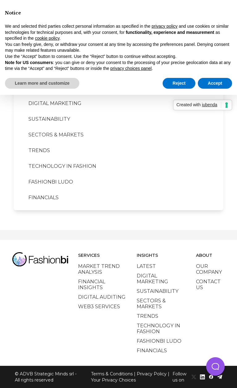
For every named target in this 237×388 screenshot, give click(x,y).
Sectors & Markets (56, 135)
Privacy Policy (152, 374)
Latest (146, 266)
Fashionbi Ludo (50, 182)
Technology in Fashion (62, 166)
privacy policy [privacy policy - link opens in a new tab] (164, 26)
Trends (39, 150)
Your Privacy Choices (113, 380)
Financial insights (91, 284)
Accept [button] (215, 83)
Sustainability (49, 119)
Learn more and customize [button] (42, 83)
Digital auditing (102, 297)
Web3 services (99, 306)
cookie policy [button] (47, 38)
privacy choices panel (131, 68)
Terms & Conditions (112, 374)
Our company (209, 269)
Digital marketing (54, 103)
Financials (43, 197)
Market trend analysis (99, 269)
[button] (215, 366)
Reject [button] (179, 83)
